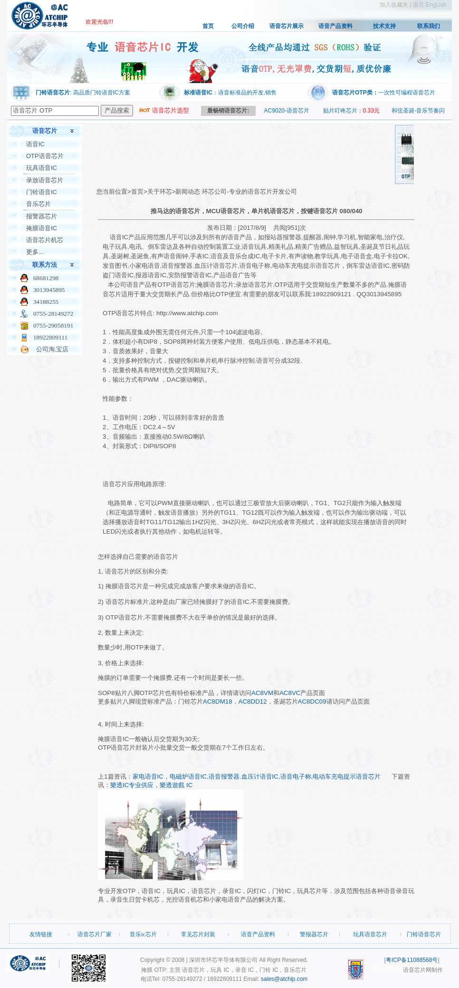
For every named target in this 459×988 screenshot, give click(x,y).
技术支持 (384, 26)
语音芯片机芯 (44, 240)
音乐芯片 (38, 203)
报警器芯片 (41, 216)
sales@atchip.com (284, 979)
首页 (208, 26)
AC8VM (262, 692)
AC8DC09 (312, 701)
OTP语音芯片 (45, 156)
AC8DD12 (253, 701)
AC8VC (289, 692)
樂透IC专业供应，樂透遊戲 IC (151, 785)
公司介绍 (242, 26)
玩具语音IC (41, 167)
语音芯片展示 (286, 26)
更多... (35, 251)
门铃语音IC (41, 192)
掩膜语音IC (41, 228)
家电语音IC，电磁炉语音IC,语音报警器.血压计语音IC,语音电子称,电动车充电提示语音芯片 (257, 776)
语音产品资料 (335, 26)
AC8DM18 (217, 701)
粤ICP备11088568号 (412, 960)
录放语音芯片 (44, 180)
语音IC (35, 144)
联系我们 (428, 26)
